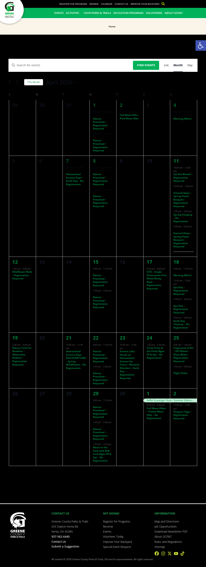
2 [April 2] (121, 105)
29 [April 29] (96, 393)
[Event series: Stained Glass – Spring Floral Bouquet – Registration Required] (174, 189)
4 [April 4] (174, 105)
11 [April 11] (176, 160)
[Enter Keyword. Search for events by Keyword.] (71, 65)
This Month (33, 82)
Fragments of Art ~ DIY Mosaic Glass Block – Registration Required (183, 354)
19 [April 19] (15, 337)
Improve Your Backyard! (145, 3)
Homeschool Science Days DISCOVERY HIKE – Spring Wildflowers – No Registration (76, 360)
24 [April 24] (149, 337)
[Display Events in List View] (166, 65)
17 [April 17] (149, 261)
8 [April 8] (94, 160)
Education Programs (128, 13)
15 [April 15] (96, 261)
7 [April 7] (67, 160)
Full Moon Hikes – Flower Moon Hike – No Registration (156, 413)
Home (112, 26)
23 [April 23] (122, 337)
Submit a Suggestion (65, 546)
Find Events (146, 65)
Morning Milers (182, 118)
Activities (73, 13)
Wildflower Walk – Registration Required (22, 275)
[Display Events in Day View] (190, 65)
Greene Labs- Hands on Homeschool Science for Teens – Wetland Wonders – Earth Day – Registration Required (129, 365)
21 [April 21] (69, 337)
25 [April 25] (176, 337)
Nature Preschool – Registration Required (100, 123)
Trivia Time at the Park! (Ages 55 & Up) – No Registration (155, 353)
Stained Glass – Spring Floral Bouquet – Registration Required (182, 199)
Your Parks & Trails (97, 13)
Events (59, 13)
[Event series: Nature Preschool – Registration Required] (94, 115)
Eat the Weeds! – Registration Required (183, 177)
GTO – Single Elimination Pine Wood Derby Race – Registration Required (157, 280)
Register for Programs (73, 3)
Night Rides (180, 373)
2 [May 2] (174, 393)
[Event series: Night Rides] (174, 369)
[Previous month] (10, 82)
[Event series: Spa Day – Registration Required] (178, 283)
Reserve (94, 3)
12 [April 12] (15, 261)
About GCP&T (174, 13)
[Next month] (18, 82)
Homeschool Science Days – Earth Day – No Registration (74, 179)
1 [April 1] (94, 105)
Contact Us (121, 3)
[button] (201, 45)
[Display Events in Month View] (178, 65)
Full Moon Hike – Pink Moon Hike (129, 116)
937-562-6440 (61, 536)
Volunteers (154, 13)
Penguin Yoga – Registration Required (182, 415)
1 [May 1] (148, 393)
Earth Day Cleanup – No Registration (181, 324)
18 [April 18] (176, 261)
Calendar (106, 3)
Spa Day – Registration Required (180, 291)
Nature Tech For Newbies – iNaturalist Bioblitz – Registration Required (21, 356)
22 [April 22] (96, 337)
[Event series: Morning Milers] (174, 115)
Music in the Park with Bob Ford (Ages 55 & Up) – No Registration (102, 454)
